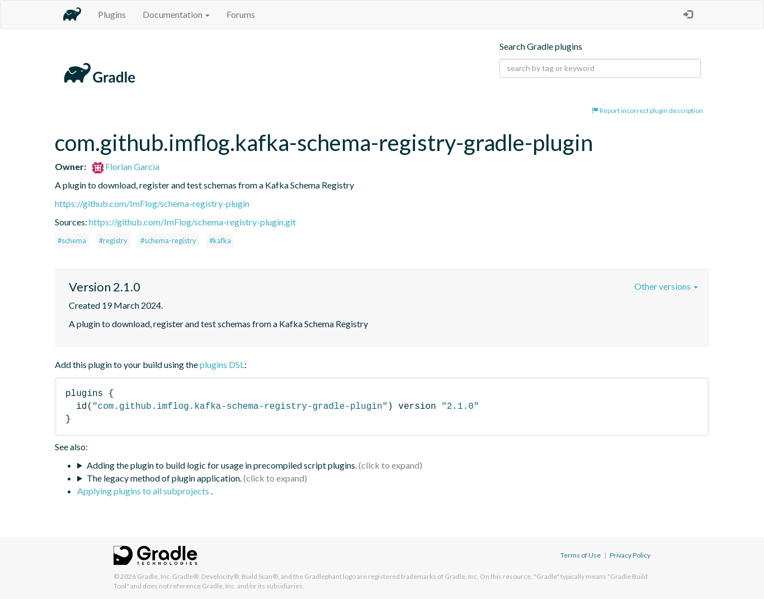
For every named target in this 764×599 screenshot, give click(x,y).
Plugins (112, 14)
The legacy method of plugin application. (164, 478)
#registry (113, 240)
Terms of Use (580, 555)
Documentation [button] (176, 14)
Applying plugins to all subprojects (144, 490)
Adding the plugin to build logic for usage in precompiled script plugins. (222, 465)
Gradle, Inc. (154, 576)
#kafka (220, 240)
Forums (241, 14)
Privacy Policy (630, 555)
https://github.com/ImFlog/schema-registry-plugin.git (192, 221)
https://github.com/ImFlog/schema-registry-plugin (152, 203)
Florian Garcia (125, 166)
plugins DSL (222, 364)
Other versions (666, 286)
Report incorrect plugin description (647, 110)
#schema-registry (168, 240)
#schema (72, 240)
